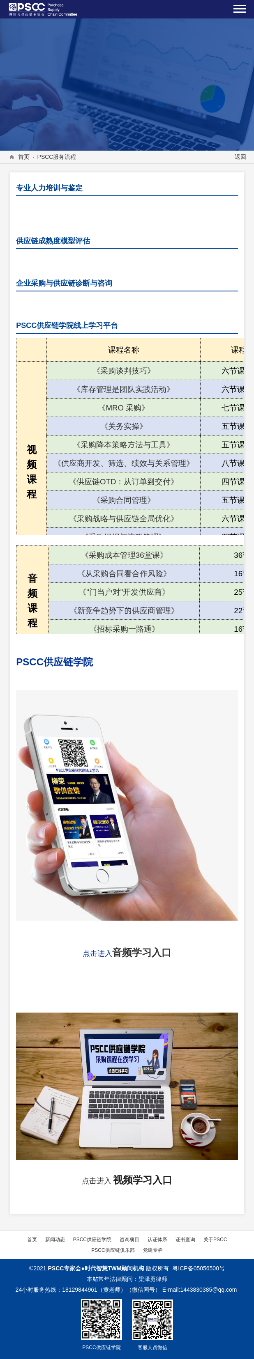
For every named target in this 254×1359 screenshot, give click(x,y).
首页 (24, 157)
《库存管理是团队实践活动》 (123, 389)
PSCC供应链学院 (92, 1239)
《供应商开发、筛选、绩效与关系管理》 (123, 463)
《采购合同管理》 (123, 500)
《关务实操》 (123, 426)
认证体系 (157, 1239)
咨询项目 (129, 1239)
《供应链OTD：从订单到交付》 (123, 481)
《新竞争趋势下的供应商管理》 (124, 610)
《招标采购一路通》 (124, 628)
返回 (240, 157)
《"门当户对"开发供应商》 (124, 592)
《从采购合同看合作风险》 (124, 573)
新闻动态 (55, 1239)
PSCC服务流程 (56, 157)
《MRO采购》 (123, 407)
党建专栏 (153, 1250)
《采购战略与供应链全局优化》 (123, 518)
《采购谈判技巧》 (123, 370)
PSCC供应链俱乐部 (112, 1250)
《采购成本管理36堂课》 (124, 555)
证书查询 (185, 1239)
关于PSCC (215, 1239)
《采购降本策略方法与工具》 (123, 444)
